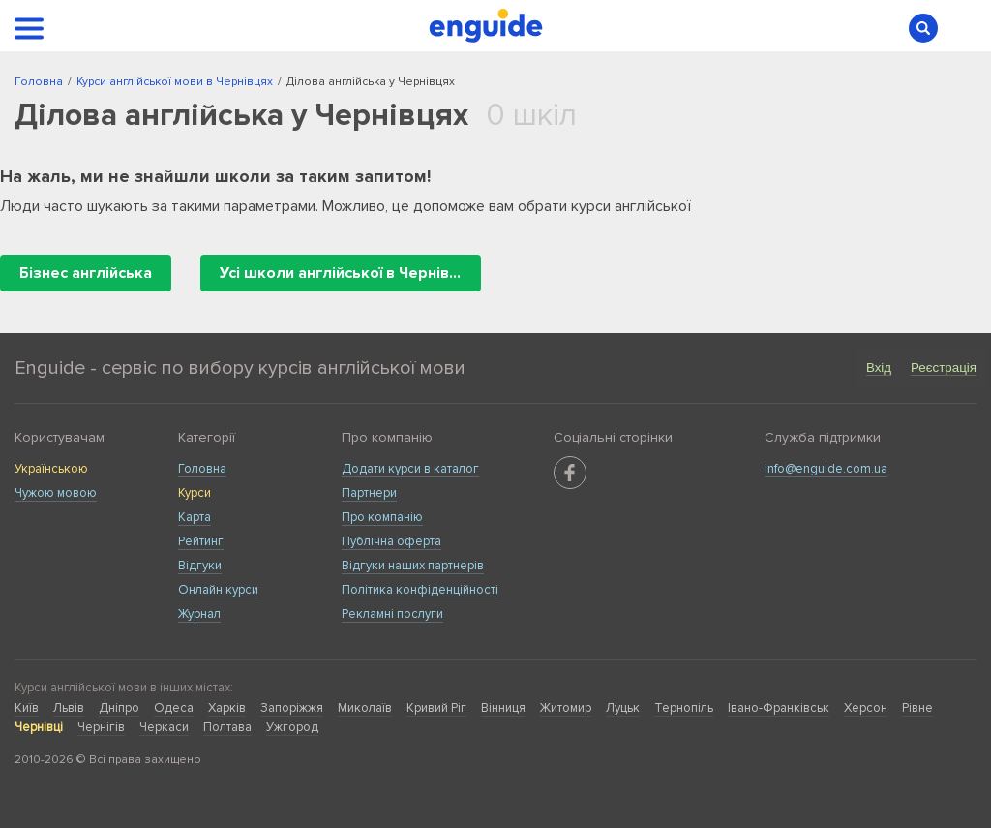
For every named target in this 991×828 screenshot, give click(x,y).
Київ (27, 708)
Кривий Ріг (436, 708)
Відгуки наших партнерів (413, 565)
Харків (227, 708)
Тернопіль (683, 708)
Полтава (227, 727)
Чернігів (101, 727)
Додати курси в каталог (410, 468)
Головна (202, 468)
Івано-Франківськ (778, 708)
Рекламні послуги (392, 614)
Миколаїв (365, 708)
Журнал (199, 614)
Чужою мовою (56, 493)
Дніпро (119, 708)
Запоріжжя (291, 708)
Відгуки (200, 565)
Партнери (369, 493)
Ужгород (292, 727)
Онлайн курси (218, 590)
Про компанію (382, 517)
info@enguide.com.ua (826, 468)
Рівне (917, 708)
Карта (194, 517)
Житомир (565, 708)
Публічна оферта (391, 541)
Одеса (174, 708)
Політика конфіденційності (420, 590)
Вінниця (503, 708)
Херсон (865, 708)
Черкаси (164, 727)
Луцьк (623, 708)
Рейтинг (201, 541)
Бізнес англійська (85, 273)
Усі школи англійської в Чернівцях (347, 273)
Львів (68, 708)
